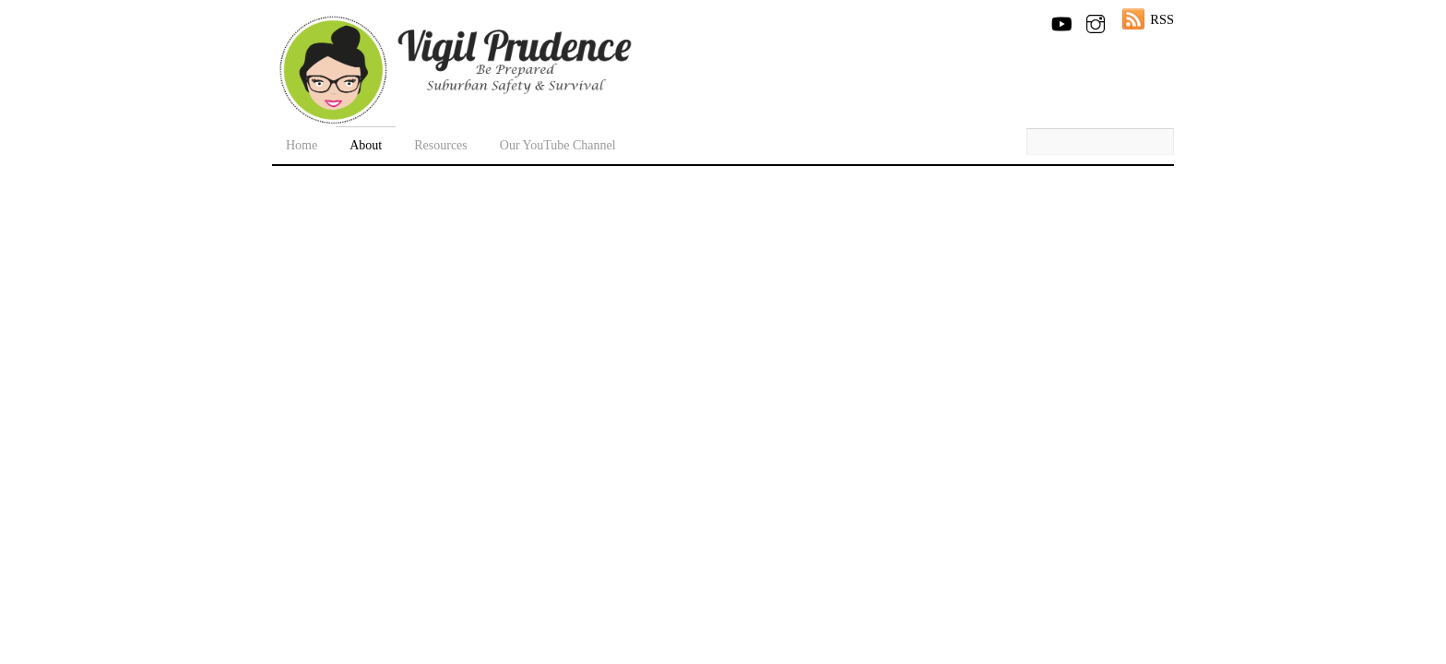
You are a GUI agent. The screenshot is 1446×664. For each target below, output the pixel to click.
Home (301, 145)
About (366, 145)
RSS (1162, 19)
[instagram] (1095, 20)
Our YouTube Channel (558, 145)
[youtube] (1060, 20)
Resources (441, 145)
